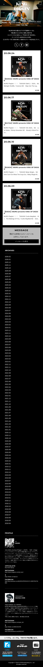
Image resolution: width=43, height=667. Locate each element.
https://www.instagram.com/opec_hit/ (14, 622)
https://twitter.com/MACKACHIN (13, 627)
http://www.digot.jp (9, 567)
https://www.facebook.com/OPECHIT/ (14, 631)
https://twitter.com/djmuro (11, 576)
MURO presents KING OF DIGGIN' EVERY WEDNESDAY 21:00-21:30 (21, 5)
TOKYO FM (25, 25)
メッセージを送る (21, 241)
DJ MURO (4, 22)
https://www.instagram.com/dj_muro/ (14, 572)
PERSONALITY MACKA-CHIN (15, 22)
